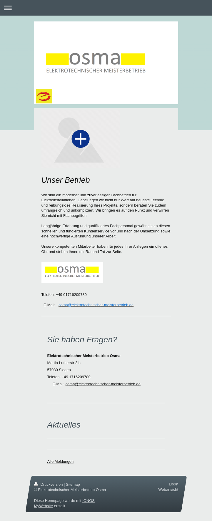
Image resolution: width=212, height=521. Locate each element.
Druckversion (49, 484)
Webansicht (168, 490)
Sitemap (73, 484)
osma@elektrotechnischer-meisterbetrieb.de (103, 384)
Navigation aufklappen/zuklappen (106, 7)
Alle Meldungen (60, 461)
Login (173, 484)
